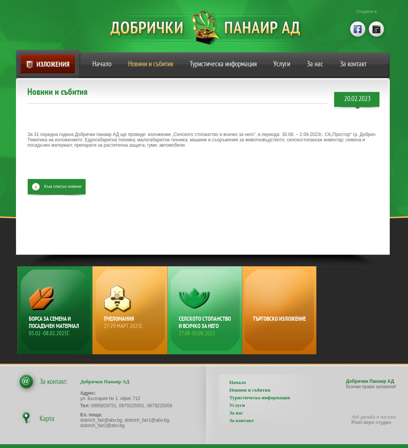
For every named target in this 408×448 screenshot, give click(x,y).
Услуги (281, 63)
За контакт (353, 63)
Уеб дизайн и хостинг (373, 419)
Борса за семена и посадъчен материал (56, 326)
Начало (101, 63)
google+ (377, 28)
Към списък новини (62, 186)
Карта (47, 418)
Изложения (53, 64)
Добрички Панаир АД (211, 27)
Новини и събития (150, 63)
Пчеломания (131, 322)
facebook (357, 28)
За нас (315, 63)
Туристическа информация (223, 63)
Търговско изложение (279, 318)
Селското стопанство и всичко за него (206, 326)
